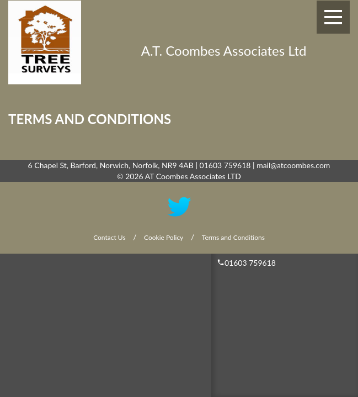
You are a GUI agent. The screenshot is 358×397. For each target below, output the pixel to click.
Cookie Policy (163, 237)
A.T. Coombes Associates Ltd (224, 50)
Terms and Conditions (233, 237)
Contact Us (109, 237)
